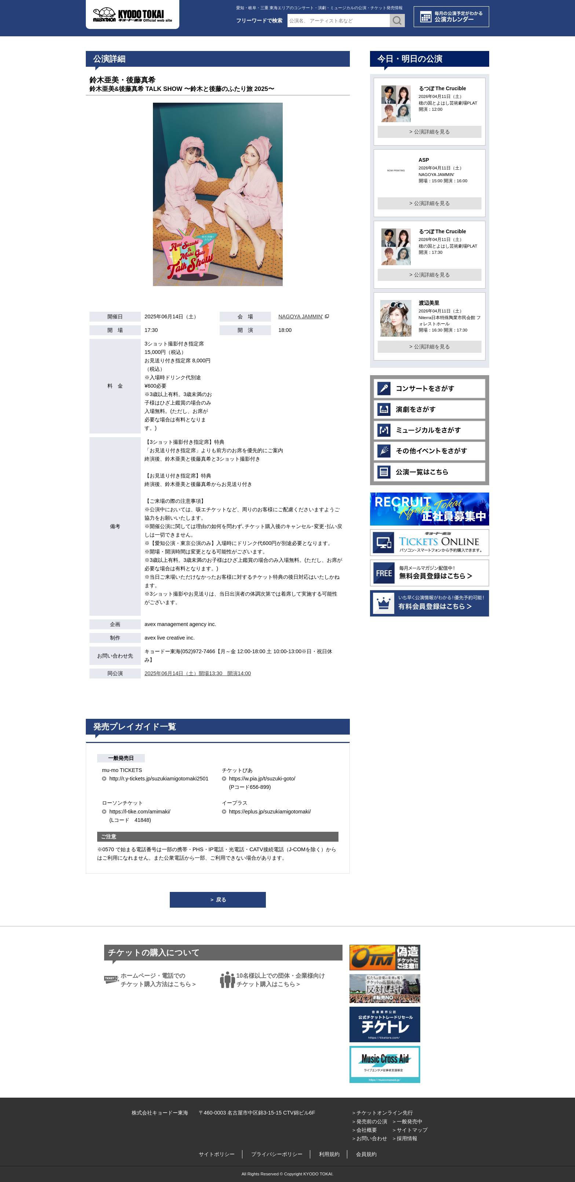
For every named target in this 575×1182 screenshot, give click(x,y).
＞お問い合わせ (369, 1138)
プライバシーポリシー (277, 1154)
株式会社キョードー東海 (160, 1113)
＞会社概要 (364, 1130)
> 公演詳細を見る (429, 132)
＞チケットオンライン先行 (382, 1113)
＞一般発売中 (407, 1121)
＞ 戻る (217, 900)
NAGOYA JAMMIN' (300, 316)
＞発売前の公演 (369, 1121)
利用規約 (329, 1154)
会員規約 (366, 1154)
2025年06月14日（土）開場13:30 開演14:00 (197, 673)
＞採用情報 (404, 1138)
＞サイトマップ (410, 1130)
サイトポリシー (217, 1154)
